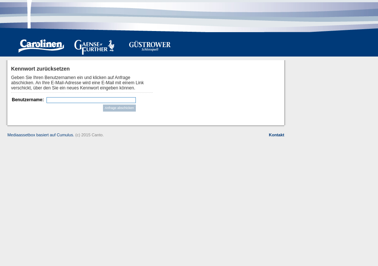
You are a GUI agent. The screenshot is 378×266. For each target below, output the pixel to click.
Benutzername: (28, 99)
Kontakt (276, 135)
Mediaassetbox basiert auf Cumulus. (40, 135)
